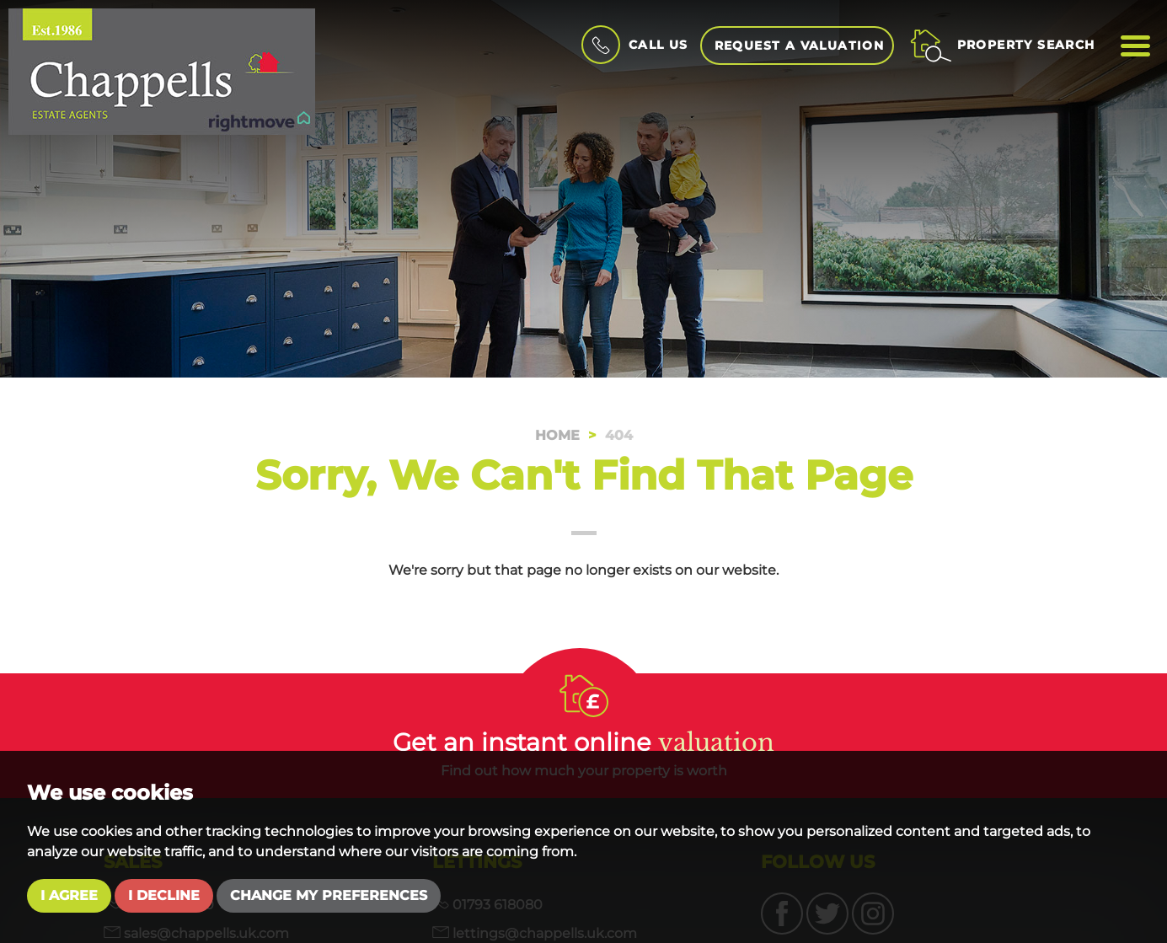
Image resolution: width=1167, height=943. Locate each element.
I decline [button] (164, 895)
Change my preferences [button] (328, 895)
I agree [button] (69, 895)
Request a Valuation (800, 45)
